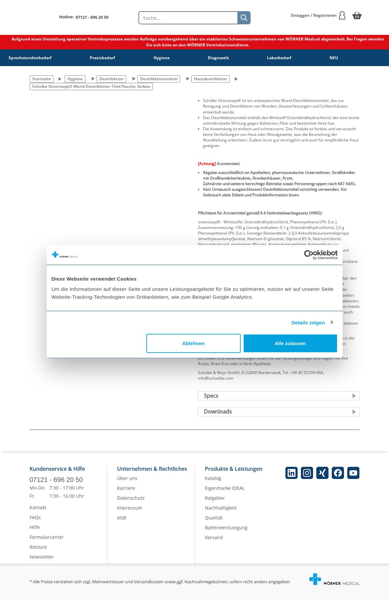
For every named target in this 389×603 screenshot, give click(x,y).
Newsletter (42, 560)
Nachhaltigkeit (221, 511)
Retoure (38, 550)
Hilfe (35, 530)
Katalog (213, 482)
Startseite (41, 79)
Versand (214, 541)
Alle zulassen (290, 343)
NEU (333, 58)
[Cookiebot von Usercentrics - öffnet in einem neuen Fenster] (309, 255)
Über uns (127, 482)
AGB (121, 521)
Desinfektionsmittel (159, 79)
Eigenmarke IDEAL (225, 492)
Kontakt (38, 511)
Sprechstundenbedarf (30, 58)
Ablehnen (193, 343)
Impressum (129, 511)
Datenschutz (131, 501)
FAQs (35, 520)
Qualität (214, 521)
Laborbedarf (279, 58)
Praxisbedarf (102, 58)
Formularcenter (47, 540)
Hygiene (162, 58)
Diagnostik (218, 58)
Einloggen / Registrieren (318, 15)
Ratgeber (215, 501)
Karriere (126, 492)
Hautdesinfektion (210, 79)
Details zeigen (308, 322)
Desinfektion (111, 79)
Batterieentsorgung (226, 531)
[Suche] (244, 17)
